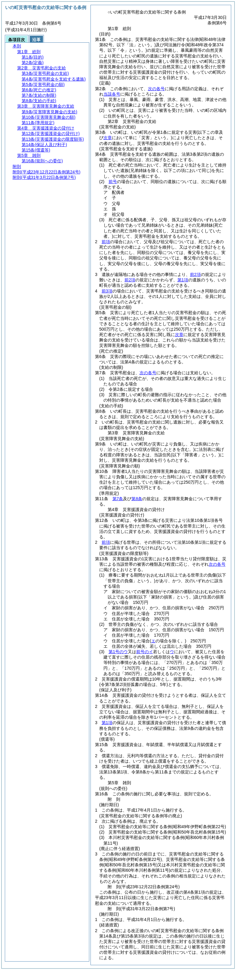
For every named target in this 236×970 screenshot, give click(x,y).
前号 (113, 181)
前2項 (195, 274)
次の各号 (156, 88)
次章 (179, 334)
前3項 (107, 291)
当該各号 (111, 94)
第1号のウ (118, 651)
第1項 (182, 279)
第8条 (136, 498)
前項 (106, 241)
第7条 (117, 498)
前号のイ (144, 651)
